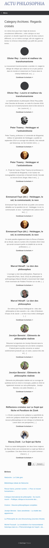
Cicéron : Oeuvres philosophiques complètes (20, 505)
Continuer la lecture (24, 77)
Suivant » (40, 464)
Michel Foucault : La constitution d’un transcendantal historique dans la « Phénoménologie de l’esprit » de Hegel (23, 526)
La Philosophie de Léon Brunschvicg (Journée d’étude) (24, 519)
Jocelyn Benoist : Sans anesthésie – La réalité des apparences (22, 512)
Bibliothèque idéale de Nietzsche (16, 483)
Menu (4, 13)
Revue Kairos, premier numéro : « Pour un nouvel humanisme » (22, 490)
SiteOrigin (22, 543)
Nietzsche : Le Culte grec (13, 477)
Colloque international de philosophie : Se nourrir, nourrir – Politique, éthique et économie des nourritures (22, 498)
